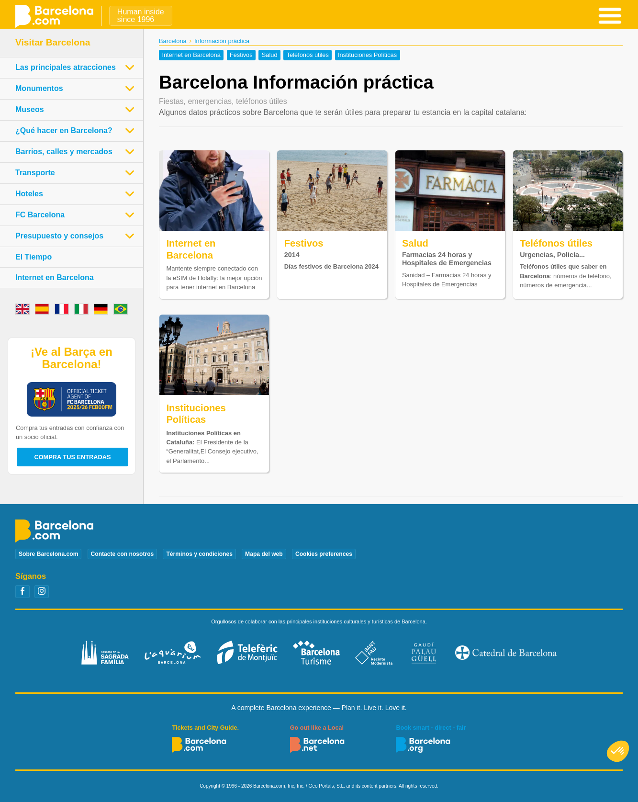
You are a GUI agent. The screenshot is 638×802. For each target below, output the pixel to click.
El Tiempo (33, 257)
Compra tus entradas (72, 457)
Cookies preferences (323, 554)
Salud (270, 55)
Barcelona (173, 41)
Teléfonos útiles (308, 55)
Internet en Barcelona (191, 55)
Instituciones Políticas (367, 55)
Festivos (241, 55)
